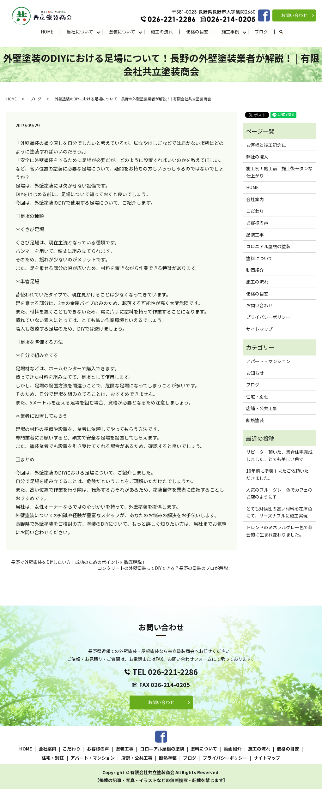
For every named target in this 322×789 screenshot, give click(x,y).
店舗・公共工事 (261, 408)
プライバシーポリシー (268, 317)
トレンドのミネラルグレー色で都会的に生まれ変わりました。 (279, 531)
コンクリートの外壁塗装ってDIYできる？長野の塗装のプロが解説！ (165, 568)
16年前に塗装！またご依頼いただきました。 (277, 474)
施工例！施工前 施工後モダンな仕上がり (279, 172)
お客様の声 (257, 223)
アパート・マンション (268, 361)
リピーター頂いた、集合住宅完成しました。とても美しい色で (279, 455)
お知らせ (255, 373)
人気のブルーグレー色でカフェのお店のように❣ (279, 493)
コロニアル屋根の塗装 (268, 246)
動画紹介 (255, 270)
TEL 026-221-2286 (165, 672)
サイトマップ (259, 329)
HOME (47, 31)
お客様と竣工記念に (266, 145)
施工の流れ (162, 31)
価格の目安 (197, 31)
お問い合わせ (294, 15)
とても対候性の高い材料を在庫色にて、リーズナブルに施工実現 (279, 512)
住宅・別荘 (257, 397)
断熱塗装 (255, 420)
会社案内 (255, 199)
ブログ (261, 31)
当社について (80, 31)
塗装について (122, 31)
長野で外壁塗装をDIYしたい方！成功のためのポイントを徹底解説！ (78, 562)
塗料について (259, 258)
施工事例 (230, 31)
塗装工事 (255, 235)
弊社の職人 (257, 157)
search (284, 32)
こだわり (255, 211)
